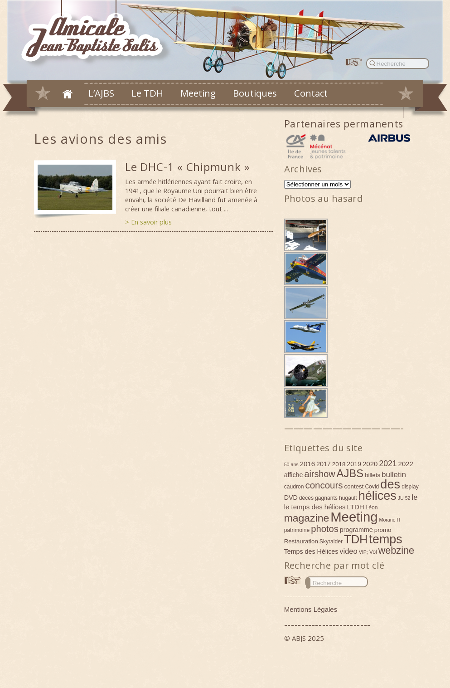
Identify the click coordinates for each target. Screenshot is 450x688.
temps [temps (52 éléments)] (385, 539)
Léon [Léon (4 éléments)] (372, 507)
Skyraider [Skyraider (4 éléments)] (331, 541)
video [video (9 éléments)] (348, 551)
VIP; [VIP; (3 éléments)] (363, 552)
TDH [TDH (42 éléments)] (356, 539)
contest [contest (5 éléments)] (354, 486)
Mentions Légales (311, 609)
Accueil (67, 93)
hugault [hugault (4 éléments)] (348, 498)
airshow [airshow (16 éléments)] (319, 474)
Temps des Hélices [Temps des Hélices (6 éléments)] (311, 551)
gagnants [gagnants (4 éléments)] (326, 498)
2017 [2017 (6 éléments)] (323, 464)
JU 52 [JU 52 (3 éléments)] (404, 498)
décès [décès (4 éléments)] (306, 498)
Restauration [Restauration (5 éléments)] (301, 541)
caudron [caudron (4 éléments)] (294, 486)
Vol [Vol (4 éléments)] (373, 552)
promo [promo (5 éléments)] (383, 530)
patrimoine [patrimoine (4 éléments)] (297, 530)
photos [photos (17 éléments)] (325, 529)
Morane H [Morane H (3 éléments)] (390, 519)
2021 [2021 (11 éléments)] (388, 463)
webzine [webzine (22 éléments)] (396, 550)
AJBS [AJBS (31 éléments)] (350, 473)
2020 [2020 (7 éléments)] (370, 464)
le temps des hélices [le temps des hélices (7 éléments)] (315, 507)
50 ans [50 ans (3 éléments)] (291, 464)
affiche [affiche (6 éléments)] (293, 474)
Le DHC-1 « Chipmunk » (187, 166)
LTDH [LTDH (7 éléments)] (355, 507)
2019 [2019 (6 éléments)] (354, 464)
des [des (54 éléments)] (390, 484)
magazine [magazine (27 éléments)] (306, 518)
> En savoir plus (148, 222)
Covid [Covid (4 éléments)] (372, 486)
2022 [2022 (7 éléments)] (405, 464)
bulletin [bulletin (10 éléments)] (394, 474)
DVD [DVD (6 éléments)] (291, 497)
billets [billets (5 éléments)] (372, 475)
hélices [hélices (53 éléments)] (377, 496)
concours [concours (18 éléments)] (324, 485)
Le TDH (147, 93)
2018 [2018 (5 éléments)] (339, 464)
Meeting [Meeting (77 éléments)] (353, 516)
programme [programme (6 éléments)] (356, 529)
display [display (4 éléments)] (410, 486)
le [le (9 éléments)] (415, 497)
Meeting (198, 93)
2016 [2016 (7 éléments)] (307, 464)
